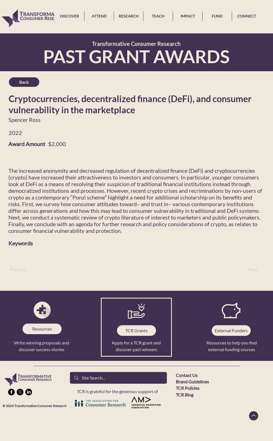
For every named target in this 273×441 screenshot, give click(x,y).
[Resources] (42, 328)
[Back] (24, 82)
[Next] (243, 269)
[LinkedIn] (28, 392)
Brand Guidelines (192, 381)
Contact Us (187, 375)
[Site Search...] (118, 378)
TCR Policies (187, 388)
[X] (20, 392)
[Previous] (28, 269)
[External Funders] (231, 330)
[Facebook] (11, 392)
